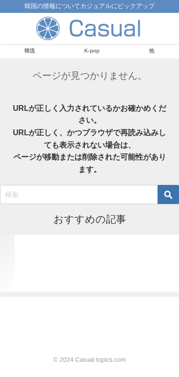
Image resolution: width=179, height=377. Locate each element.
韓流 (29, 51)
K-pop (91, 51)
